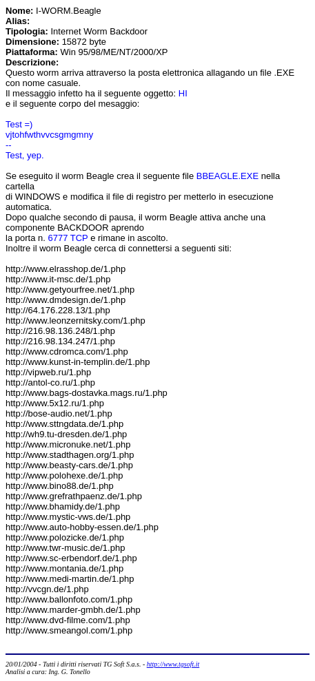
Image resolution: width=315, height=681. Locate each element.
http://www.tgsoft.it (173, 664)
